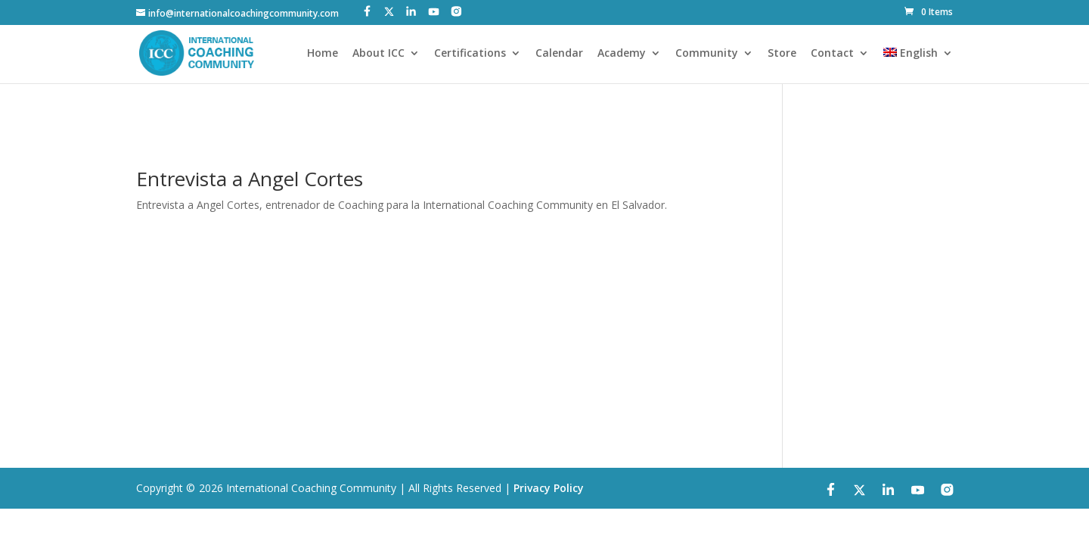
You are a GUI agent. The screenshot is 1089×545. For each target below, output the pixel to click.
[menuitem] (918, 65)
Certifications (470, 54)
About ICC (378, 54)
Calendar (559, 54)
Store (782, 54)
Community (706, 54)
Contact (832, 54)
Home (322, 54)
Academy (621, 54)
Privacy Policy (548, 488)
